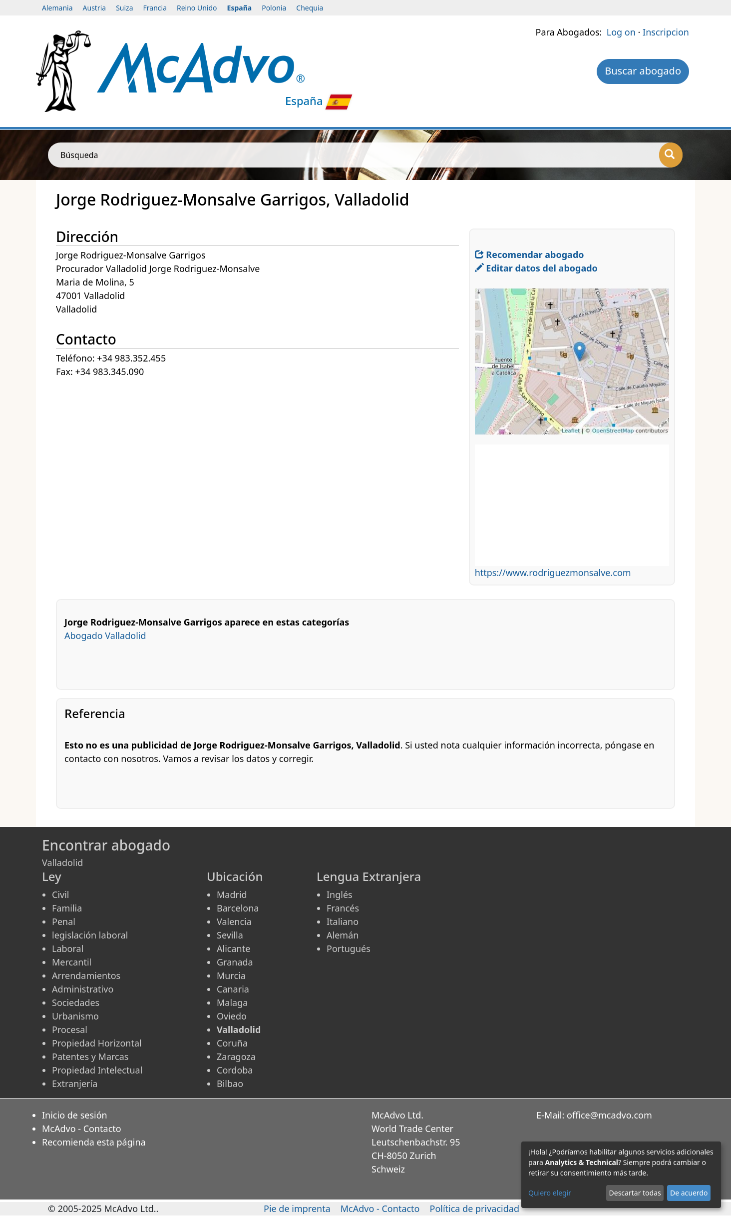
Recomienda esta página (94, 1142)
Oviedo (232, 1016)
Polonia (274, 7)
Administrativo (82, 989)
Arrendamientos (86, 976)
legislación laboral (90, 935)
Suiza (124, 7)
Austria (94, 7)
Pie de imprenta (297, 1208)
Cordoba (235, 1070)
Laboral (67, 948)
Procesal (69, 1030)
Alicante (233, 948)
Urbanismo (75, 1016)
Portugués (348, 948)
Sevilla (230, 935)
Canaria (233, 989)
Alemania (57, 7)
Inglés (340, 894)
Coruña (232, 1043)
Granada (235, 962)
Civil (60, 894)
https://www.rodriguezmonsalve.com (553, 572)
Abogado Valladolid (105, 636)
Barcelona (238, 908)
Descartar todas (635, 1193)
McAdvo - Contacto (81, 1128)
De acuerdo (689, 1193)
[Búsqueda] (671, 155)
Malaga (232, 1002)
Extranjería (74, 1084)
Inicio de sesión (74, 1115)
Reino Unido (197, 7)
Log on (621, 32)
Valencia (234, 922)
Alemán (343, 935)
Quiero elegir (549, 1193)
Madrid (232, 894)
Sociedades (75, 1002)
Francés (343, 908)
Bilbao (230, 1084)
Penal (63, 922)
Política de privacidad (474, 1208)
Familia (67, 908)
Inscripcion (666, 32)
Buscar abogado (643, 71)
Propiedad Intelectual (97, 1070)
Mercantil (71, 962)
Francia (155, 7)
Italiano (343, 922)
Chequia (309, 7)
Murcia (231, 976)
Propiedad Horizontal (97, 1043)
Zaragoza (236, 1056)
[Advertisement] (262, 449)
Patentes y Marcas (90, 1056)
